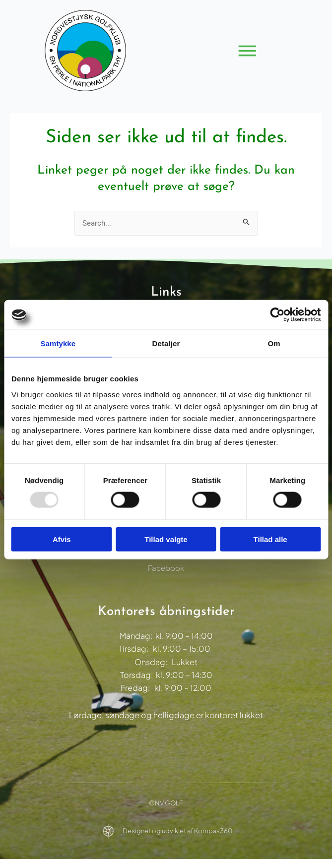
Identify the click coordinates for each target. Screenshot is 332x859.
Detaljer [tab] (166, 343)
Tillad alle (270, 539)
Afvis (62, 539)
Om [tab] (274, 343)
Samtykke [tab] (57, 343)
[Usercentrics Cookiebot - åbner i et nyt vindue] (277, 314)
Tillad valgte (165, 539)
